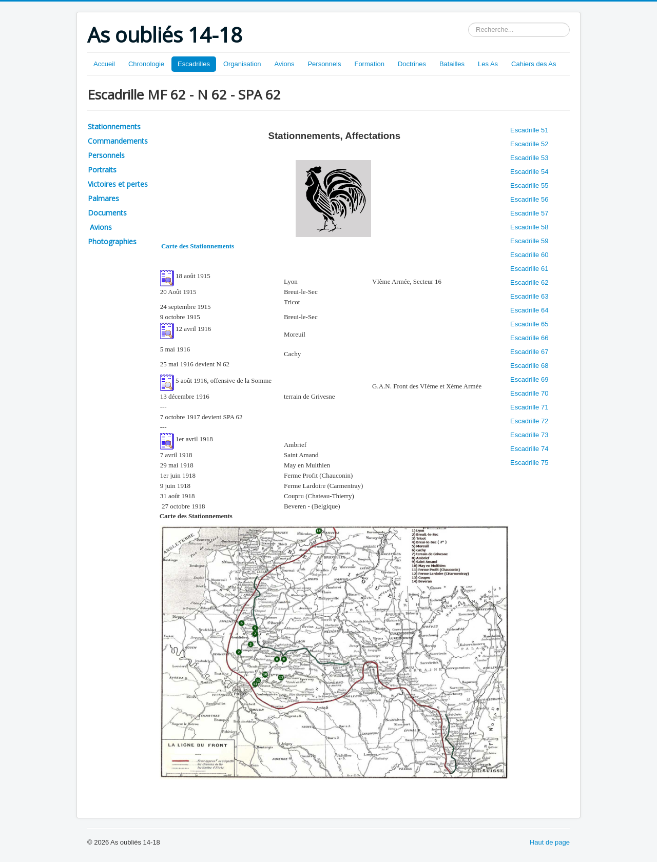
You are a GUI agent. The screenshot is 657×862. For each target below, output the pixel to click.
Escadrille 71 (529, 407)
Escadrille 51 (529, 130)
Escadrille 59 (529, 241)
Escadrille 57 (529, 213)
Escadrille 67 (529, 352)
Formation (369, 64)
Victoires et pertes (118, 184)
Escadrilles (194, 64)
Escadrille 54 (529, 171)
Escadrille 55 (529, 185)
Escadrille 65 (529, 324)
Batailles (452, 64)
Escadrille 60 (529, 255)
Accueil (104, 64)
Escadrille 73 (529, 435)
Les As (488, 64)
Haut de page (550, 842)
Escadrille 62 (529, 282)
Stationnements (114, 126)
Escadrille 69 (529, 379)
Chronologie (146, 64)
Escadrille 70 (529, 393)
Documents (107, 213)
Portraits (102, 169)
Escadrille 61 (529, 268)
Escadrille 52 (529, 144)
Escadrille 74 (529, 449)
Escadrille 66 (529, 338)
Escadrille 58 (529, 227)
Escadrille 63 (529, 296)
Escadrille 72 (529, 421)
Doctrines (412, 64)
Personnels (324, 64)
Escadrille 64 (529, 310)
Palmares (103, 198)
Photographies (112, 241)
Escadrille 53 (529, 158)
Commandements (118, 141)
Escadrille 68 (529, 365)
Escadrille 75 (529, 462)
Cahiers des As (533, 64)
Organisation (242, 64)
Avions (285, 64)
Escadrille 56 (529, 199)
